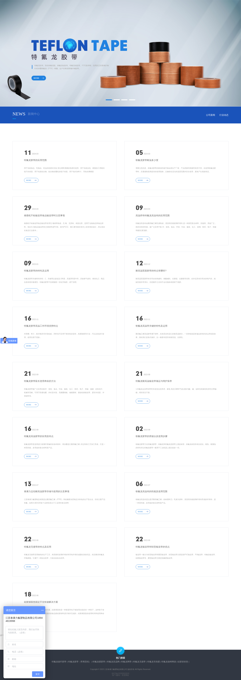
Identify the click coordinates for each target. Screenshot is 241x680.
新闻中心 (130, 10)
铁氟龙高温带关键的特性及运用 (151, 343)
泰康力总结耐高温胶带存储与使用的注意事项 (46, 509)
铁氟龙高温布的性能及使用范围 (151, 509)
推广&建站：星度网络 (120, 675)
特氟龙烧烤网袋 (168, 663)
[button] (109, 99)
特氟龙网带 (126, 663)
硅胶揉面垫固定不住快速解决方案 (41, 619)
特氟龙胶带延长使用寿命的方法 (40, 398)
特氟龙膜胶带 (99, 663)
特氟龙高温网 (113, 663)
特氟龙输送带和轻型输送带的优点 (153, 564)
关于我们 (85, 10)
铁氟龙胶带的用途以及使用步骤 (151, 453)
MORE (31, 197)
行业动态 (223, 115)
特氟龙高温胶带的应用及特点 (38, 453)
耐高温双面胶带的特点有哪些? (151, 288)
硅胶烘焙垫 (183, 663)
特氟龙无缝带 (139, 663)
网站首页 (62, 10)
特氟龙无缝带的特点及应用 (37, 564)
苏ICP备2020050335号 (121, 673)
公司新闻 (210, 115)
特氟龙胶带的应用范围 (35, 177)
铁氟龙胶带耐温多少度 (147, 177)
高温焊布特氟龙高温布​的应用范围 (153, 233)
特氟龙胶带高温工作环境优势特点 (41, 343)
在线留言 (153, 10)
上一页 (3, 635)
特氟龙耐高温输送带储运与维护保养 (154, 398)
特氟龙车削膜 (153, 663)
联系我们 (175, 10)
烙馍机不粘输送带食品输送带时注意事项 (44, 233)
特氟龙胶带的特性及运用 (36, 288)
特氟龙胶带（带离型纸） (79, 663)
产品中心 (107, 10)
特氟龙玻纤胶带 (59, 663)
